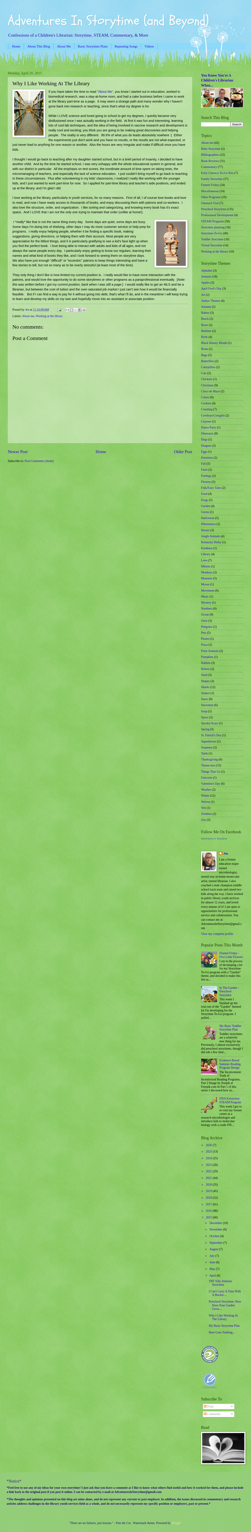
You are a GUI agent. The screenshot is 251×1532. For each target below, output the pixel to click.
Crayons (206, 421)
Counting (206, 409)
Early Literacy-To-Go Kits (217, 173)
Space (204, 717)
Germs (205, 512)
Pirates (205, 638)
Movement (207, 590)
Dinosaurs (207, 433)
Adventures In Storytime (214, 838)
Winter (205, 795)
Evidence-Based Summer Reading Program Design (230, 1064)
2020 (209, 1184)
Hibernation (208, 524)
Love (204, 560)
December (216, 1223)
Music (205, 596)
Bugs (204, 355)
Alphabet (206, 270)
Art (203, 294)
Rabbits (205, 663)
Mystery (206, 602)
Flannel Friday (210, 185)
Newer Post (18, 451)
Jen (225, 853)
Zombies (206, 813)
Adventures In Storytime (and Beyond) (108, 21)
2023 (209, 1165)
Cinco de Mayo (210, 391)
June (212, 1262)
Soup (204, 711)
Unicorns (206, 777)
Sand (204, 675)
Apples (205, 282)
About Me (64, 46)
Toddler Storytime (212, 239)
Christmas (207, 385)
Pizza (204, 644)
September (216, 1242)
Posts (209, 1406)
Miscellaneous (210, 191)
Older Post (183, 451)
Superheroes (208, 741)
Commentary (209, 167)
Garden (205, 506)
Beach (205, 318)
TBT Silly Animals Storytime (220, 1283)
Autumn (206, 306)
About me (28, 316)
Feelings (206, 476)
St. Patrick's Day (211, 735)
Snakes (205, 693)
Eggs (204, 451)
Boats (204, 349)
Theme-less (208, 765)
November (216, 1229)
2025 (209, 1151)
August (214, 1249)
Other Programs (211, 197)
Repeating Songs (126, 46)
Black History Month (214, 343)
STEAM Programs (212, 221)
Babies (205, 312)
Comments (212, 1414)
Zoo (203, 819)
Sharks (205, 687)
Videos (149, 46)
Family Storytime (212, 179)
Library (205, 554)
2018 (209, 1197)
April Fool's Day (211, 288)
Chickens (206, 379)
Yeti (203, 807)
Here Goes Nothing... (222, 1332)
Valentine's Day (210, 783)
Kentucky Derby (211, 542)
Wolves (205, 802)
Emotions (207, 457)
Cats (204, 373)
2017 (209, 1204)
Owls (204, 620)
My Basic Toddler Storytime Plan (230, 1027)
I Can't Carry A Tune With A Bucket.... (225, 1293)
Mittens (205, 566)
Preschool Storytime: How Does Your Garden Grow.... (225, 1305)
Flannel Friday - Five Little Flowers (231, 955)
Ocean (205, 614)
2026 (209, 1145)
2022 (209, 1171)
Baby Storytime (210, 148)
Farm (204, 469)
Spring (205, 729)
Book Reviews (210, 161)
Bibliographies (210, 154)
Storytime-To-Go (211, 233)
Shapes (205, 681)
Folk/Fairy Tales (211, 488)
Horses (205, 530)
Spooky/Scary (209, 723)
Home (16, 46)
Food (204, 494)
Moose (205, 584)
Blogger (176, 1523)
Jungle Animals (210, 536)
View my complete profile (217, 934)
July (212, 1256)
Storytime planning (213, 227)
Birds (204, 337)
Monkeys (206, 572)
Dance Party (208, 427)
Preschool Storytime (213, 209)
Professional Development (217, 215)
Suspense (206, 747)
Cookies (206, 403)
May (212, 1269)
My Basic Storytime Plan (224, 1325)
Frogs (204, 500)
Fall (203, 463)
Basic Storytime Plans (93, 46)
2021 (209, 1178)
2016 (209, 1210)
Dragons (206, 445)
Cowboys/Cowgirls (213, 415)
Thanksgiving (209, 759)
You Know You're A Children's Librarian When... (217, 80)
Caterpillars (208, 367)
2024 (209, 1158)
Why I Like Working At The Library (223, 1317)
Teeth (204, 753)
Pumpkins (207, 657)
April (213, 1275)
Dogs (204, 439)
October (214, 1236)
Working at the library (49, 316)
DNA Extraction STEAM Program (230, 1100)
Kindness (206, 548)
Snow (204, 699)
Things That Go (210, 771)
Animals (206, 276)
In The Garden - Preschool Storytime (229, 991)
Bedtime (206, 331)
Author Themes (210, 300)
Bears (204, 325)
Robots (205, 669)
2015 (209, 1217)
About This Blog (38, 46)
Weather (206, 789)
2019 (209, 1191)
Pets (203, 632)
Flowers (206, 482)
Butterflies (207, 361)
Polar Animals (210, 651)
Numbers (206, 608)
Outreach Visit (210, 203)
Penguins (206, 626)
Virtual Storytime (211, 245)
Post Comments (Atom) (39, 461)
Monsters (206, 578)
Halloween (207, 518)
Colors (205, 397)
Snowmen (207, 705)
